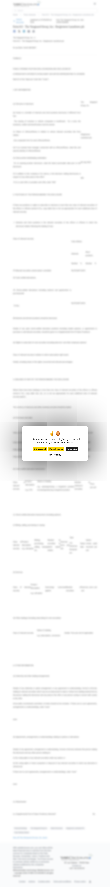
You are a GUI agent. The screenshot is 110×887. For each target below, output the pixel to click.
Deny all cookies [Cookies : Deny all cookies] (56, 449)
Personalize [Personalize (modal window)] (72, 449)
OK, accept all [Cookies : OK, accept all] (40, 449)
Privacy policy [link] (55, 455)
